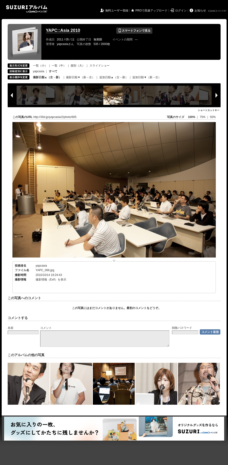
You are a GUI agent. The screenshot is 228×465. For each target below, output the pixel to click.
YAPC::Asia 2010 (63, 30)
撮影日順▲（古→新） (47, 77)
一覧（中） (59, 65)
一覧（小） (40, 65)
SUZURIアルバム (27, 9)
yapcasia (38, 71)
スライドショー (99, 65)
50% (213, 117)
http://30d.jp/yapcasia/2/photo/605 (55, 117)
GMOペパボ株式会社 (217, 11)
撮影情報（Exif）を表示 (51, 279)
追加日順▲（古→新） (113, 77)
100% (191, 117)
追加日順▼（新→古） (146, 77)
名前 (10, 328)
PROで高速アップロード (151, 10)
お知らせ (200, 10)
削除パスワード (182, 328)
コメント (46, 328)
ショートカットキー (208, 110)
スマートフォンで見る (134, 31)
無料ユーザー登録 (116, 10)
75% (203, 117)
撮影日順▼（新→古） (80, 77)
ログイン (181, 10)
